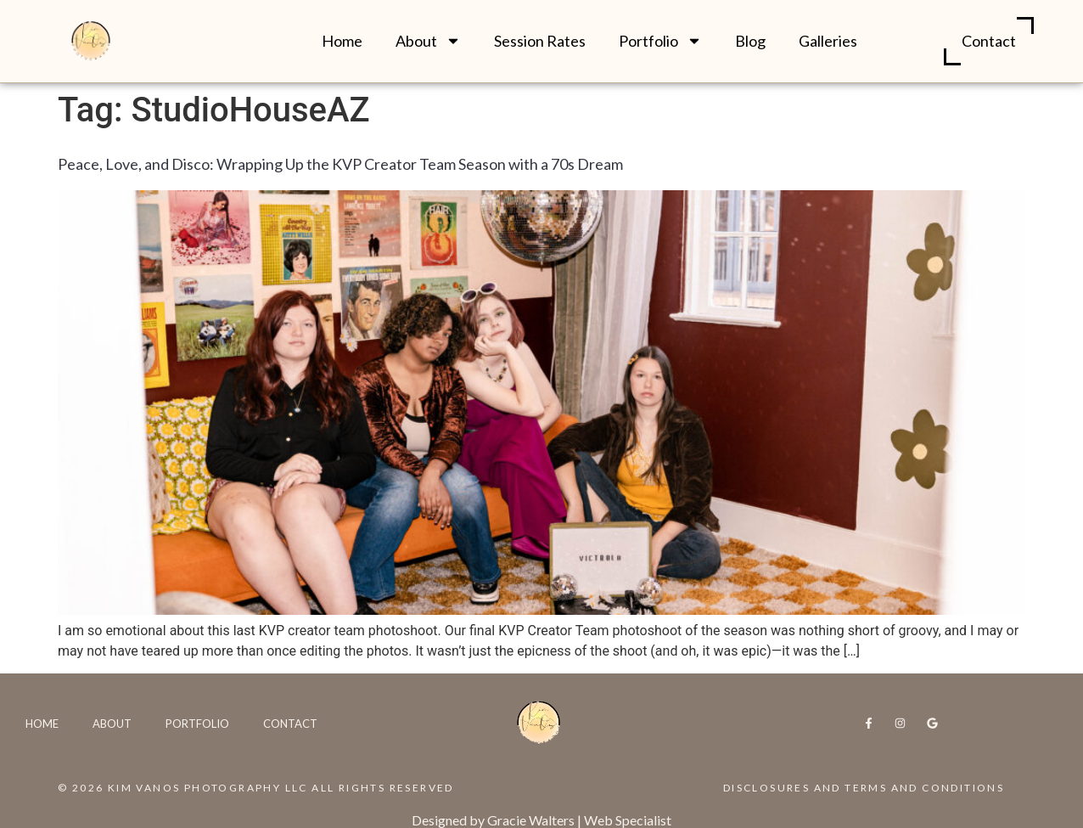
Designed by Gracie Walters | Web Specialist (541, 820)
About (428, 41)
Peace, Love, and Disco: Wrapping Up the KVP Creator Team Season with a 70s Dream (340, 164)
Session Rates (540, 40)
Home (342, 40)
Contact (989, 40)
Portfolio (660, 41)
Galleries (828, 40)
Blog (750, 40)
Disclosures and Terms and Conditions (863, 787)
